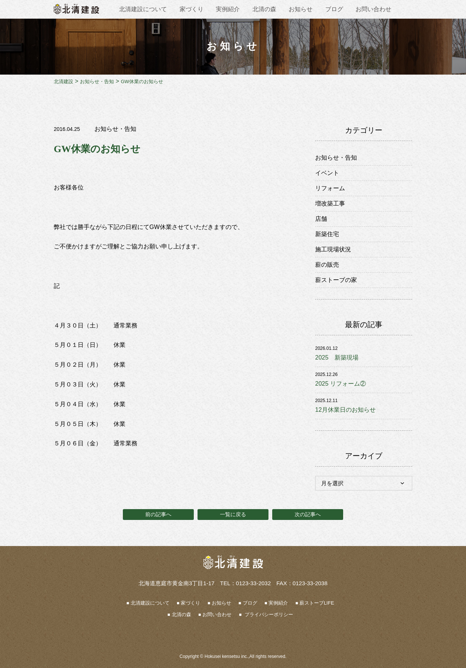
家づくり (192, 9)
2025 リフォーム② (340, 383)
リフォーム (330, 188)
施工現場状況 (333, 249)
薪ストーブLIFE (316, 603)
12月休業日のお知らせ (345, 410)
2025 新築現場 (336, 357)
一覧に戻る (233, 514)
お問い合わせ (373, 9)
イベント (327, 173)
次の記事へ (308, 514)
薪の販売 (327, 264)
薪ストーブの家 (336, 280)
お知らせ (301, 9)
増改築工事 (330, 203)
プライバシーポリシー (268, 614)
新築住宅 (327, 234)
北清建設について (143, 9)
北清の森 (264, 9)
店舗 (321, 219)
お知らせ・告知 (115, 129)
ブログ (334, 9)
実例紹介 (228, 9)
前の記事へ (158, 514)
